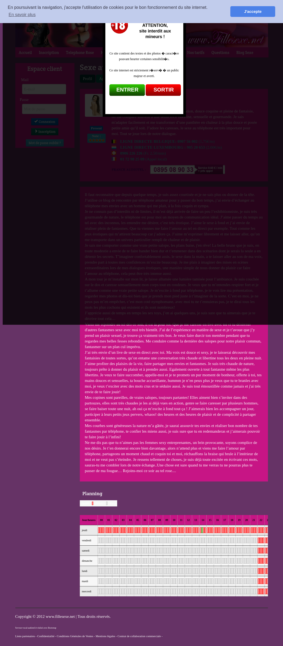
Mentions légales (105, 636)
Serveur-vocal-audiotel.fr (26, 628)
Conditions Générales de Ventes (75, 636)
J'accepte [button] (252, 11)
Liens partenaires (25, 636)
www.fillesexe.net (61, 616)
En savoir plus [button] (22, 14)
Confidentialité (45, 636)
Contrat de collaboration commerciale (139, 636)
